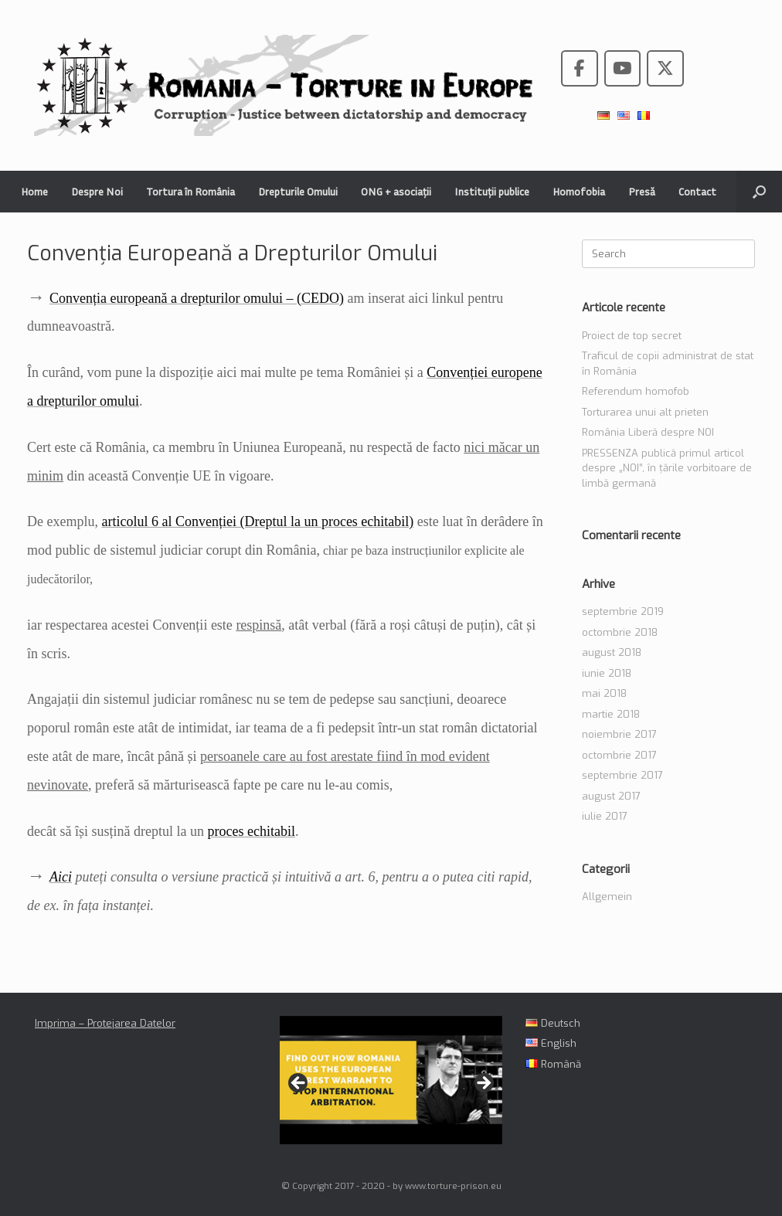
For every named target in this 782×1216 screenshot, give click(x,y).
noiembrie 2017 (619, 734)
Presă (641, 191)
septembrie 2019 (623, 611)
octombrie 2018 (620, 632)
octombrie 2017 (619, 755)
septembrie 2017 (622, 775)
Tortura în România (190, 191)
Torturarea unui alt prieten (645, 412)
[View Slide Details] (391, 1080)
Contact (697, 191)
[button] (759, 191)
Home (34, 191)
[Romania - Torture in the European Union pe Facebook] (579, 68)
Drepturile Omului (298, 191)
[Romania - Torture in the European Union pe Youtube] (622, 68)
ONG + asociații (396, 191)
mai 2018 (604, 693)
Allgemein (607, 896)
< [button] (299, 1083)
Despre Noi (97, 191)
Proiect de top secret (632, 335)
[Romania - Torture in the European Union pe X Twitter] (665, 68)
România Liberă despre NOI (648, 432)
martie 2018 (611, 714)
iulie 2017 (604, 816)
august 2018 (611, 652)
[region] (391, 1088)
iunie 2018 (606, 673)
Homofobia (578, 191)
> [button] (483, 1083)
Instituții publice (491, 191)
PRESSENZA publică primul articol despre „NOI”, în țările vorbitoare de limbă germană (667, 468)
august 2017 (611, 796)
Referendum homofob (635, 391)
